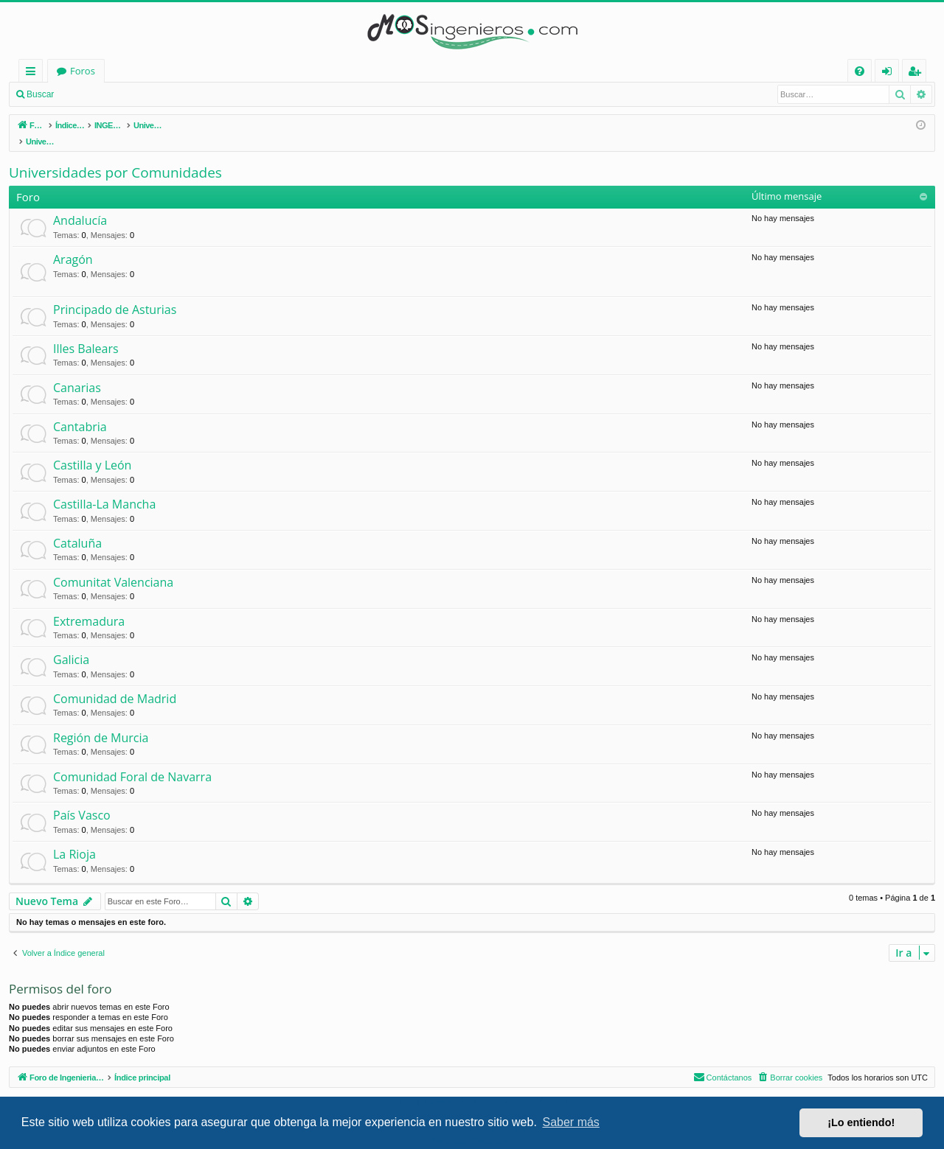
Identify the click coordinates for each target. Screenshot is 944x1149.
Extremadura (89, 606)
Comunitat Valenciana (113, 567)
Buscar (40, 94)
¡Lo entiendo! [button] (861, 1122)
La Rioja (74, 839)
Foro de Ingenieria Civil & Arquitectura (141, 70)
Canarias (77, 372)
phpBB (442, 1086)
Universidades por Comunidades (115, 157)
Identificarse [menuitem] (890, 73)
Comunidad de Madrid (114, 683)
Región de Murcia (100, 722)
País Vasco (82, 800)
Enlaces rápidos (33, 73)
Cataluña (77, 528)
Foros (275, 70)
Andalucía (80, 205)
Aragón (73, 244)
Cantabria (80, 411)
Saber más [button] (571, 1122)
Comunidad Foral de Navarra (132, 761)
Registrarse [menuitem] (917, 73)
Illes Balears (86, 333)
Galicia (71, 644)
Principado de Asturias (114, 294)
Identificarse (100, 94)
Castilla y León (92, 449)
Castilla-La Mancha (104, 489)
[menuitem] (859, 71)
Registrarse (167, 94)
